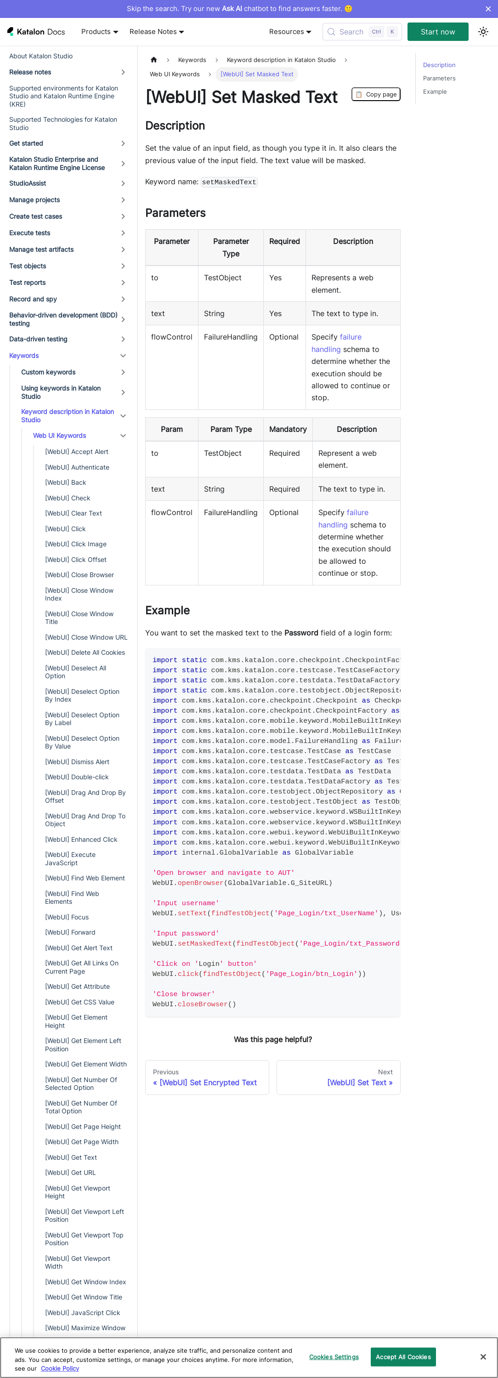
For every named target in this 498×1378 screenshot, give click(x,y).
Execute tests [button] (29, 233)
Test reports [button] (27, 282)
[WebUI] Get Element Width (86, 1064)
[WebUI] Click (65, 529)
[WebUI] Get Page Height (83, 1126)
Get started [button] (26, 143)
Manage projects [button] (34, 200)
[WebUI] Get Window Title (83, 1297)
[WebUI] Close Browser (79, 574)
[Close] (483, 1357)
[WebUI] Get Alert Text (79, 948)
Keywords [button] (24, 355)
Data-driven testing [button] (38, 339)
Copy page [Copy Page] (376, 94)
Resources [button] (286, 31)
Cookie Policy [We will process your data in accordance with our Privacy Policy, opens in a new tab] (60, 1368)
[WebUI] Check (68, 498)
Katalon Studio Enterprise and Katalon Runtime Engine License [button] (57, 163)
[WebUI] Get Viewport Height (77, 1192)
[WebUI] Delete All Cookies (85, 652)
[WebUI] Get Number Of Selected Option (81, 1084)
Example (435, 91)
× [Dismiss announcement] (488, 8)
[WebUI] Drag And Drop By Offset (85, 796)
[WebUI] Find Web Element (85, 878)
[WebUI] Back (65, 482)
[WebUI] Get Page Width (82, 1141)
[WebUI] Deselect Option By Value (82, 742)
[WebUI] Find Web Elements (72, 898)
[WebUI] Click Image (76, 544)
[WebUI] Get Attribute (77, 986)
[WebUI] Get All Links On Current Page (82, 967)
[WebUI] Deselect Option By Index (82, 695)
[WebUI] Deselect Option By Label (82, 719)
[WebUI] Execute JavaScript (70, 859)
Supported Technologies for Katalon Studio (63, 123)
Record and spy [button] (33, 299)
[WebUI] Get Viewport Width (77, 1262)
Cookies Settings (334, 1356)
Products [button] (96, 31)
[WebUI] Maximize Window (85, 1328)
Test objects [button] (27, 266)
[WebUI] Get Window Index (85, 1282)
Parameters (439, 78)
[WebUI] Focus (67, 917)
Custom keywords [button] (48, 372)
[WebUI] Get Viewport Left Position (84, 1216)
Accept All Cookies (403, 1356)
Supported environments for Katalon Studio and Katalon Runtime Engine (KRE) (63, 96)
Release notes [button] (30, 72)
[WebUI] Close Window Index (79, 594)
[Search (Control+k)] (362, 31)
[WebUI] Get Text (71, 1157)
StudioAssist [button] (27, 183)
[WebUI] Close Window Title (79, 618)
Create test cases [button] (35, 216)
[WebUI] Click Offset (76, 559)
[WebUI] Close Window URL (86, 637)
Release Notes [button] (153, 31)
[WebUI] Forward (70, 932)
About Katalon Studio (41, 56)
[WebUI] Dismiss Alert (77, 762)
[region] (249, 1357)
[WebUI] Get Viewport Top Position (84, 1239)
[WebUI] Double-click (77, 777)
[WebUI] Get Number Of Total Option (81, 1107)
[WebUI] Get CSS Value (79, 1002)
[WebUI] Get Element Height (76, 1021)
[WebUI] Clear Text (73, 513)
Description (439, 65)
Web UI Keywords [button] (59, 435)
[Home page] (154, 60)
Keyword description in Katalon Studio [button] (67, 416)
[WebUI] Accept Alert (76, 451)
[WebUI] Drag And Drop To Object (85, 820)
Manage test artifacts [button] (41, 249)
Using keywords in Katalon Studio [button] (61, 392)
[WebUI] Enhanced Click (81, 839)
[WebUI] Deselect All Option (75, 672)
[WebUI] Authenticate (77, 467)
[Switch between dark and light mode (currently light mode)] (483, 31)
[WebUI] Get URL (70, 1172)
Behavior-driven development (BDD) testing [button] (63, 319)
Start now (438, 31)
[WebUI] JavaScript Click (82, 1312)
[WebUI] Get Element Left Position (83, 1045)
